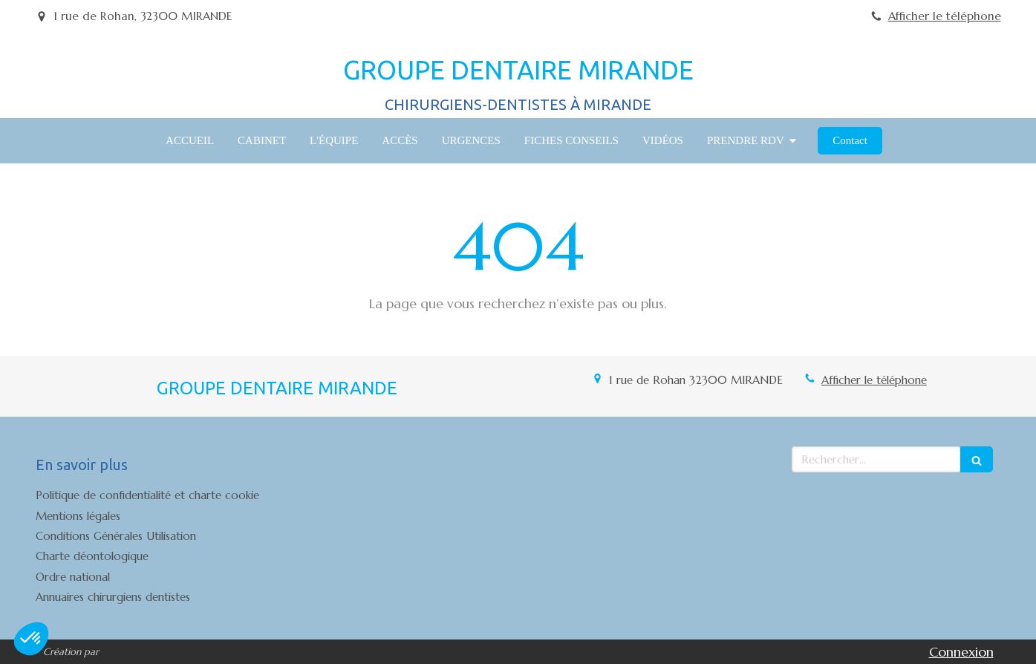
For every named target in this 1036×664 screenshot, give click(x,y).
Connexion (961, 651)
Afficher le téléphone (944, 16)
